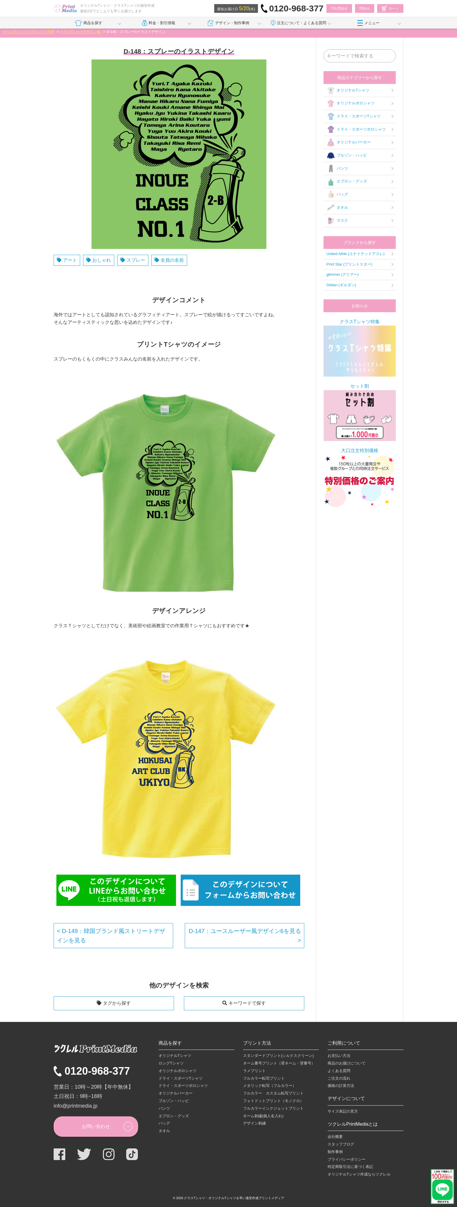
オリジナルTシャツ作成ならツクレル (359, 1174)
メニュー (368, 23)
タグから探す (117, 1003)
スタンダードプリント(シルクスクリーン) (278, 1055)
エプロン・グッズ (346, 181)
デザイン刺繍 (254, 1123)
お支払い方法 (339, 1055)
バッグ (337, 194)
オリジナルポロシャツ (350, 103)
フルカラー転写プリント (264, 1078)
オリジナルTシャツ (347, 90)
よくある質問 (339, 1071)
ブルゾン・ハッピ (346, 155)
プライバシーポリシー (346, 1159)
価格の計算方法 (341, 1085)
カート (390, 8)
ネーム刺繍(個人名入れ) (263, 1116)
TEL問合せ (339, 8)
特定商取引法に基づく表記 (350, 1166)
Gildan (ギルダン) (341, 285)
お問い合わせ (96, 1126)
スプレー (135, 260)
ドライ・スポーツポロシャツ (356, 129)
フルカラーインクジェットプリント (273, 1108)
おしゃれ (101, 260)
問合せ (364, 8)
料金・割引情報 (158, 23)
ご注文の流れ (339, 1078)
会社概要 (335, 1136)
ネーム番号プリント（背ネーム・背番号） (279, 1063)
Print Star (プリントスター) (349, 264)
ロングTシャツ (171, 1063)
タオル (337, 207)
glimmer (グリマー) (342, 274)
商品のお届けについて (346, 1063)
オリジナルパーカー (348, 142)
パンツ (337, 168)
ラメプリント (254, 1071)
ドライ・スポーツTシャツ (353, 116)
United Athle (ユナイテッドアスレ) (355, 254)
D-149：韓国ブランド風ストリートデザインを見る (111, 936)
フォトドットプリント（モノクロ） (273, 1101)
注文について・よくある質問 (298, 23)
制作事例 (335, 1152)
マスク (337, 220)
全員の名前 (172, 260)
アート (70, 260)
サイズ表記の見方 (343, 1111)
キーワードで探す (247, 1003)
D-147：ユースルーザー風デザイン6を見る (245, 931)
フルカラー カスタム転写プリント (273, 1093)
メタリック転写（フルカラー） (269, 1085)
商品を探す (88, 23)
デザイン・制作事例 (228, 23)
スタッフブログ (341, 1144)
